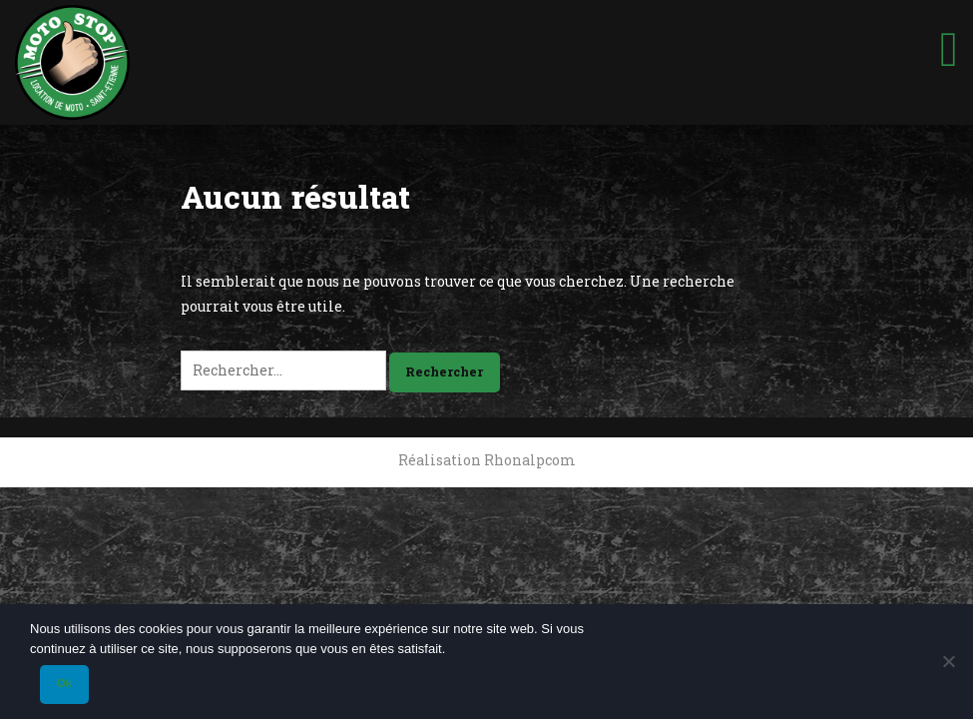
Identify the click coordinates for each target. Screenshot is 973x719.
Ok (64, 683)
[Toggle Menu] (949, 41)
